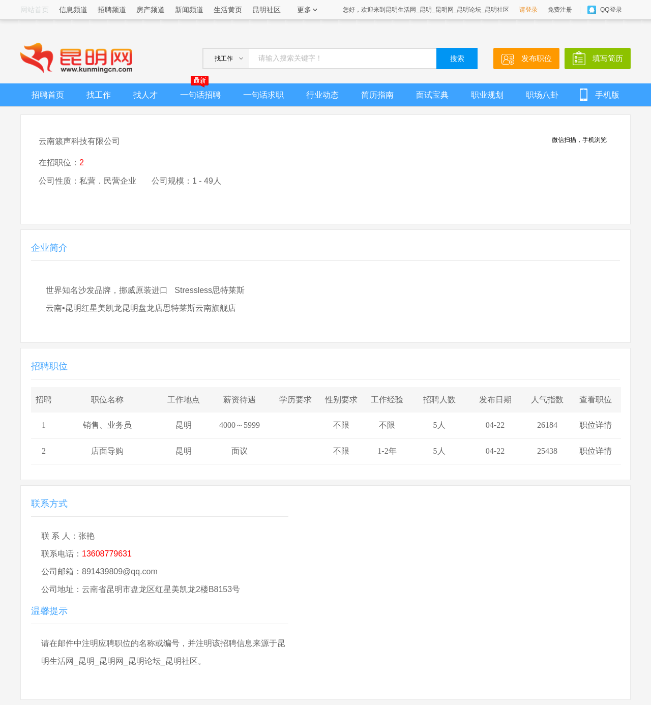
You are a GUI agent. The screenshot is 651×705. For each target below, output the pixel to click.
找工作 (98, 95)
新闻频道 (189, 10)
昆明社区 (266, 10)
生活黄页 (228, 10)
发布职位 (536, 58)
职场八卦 (542, 95)
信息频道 (73, 10)
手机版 (607, 95)
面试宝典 (432, 95)
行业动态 (322, 95)
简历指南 (377, 95)
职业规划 (487, 95)
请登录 (528, 9)
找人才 (145, 95)
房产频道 (150, 10)
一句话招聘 (200, 91)
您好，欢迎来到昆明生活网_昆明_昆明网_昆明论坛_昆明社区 (426, 9)
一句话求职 (263, 95)
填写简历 (608, 58)
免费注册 (560, 9)
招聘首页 (48, 95)
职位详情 (595, 425)
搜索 (457, 59)
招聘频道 (112, 10)
